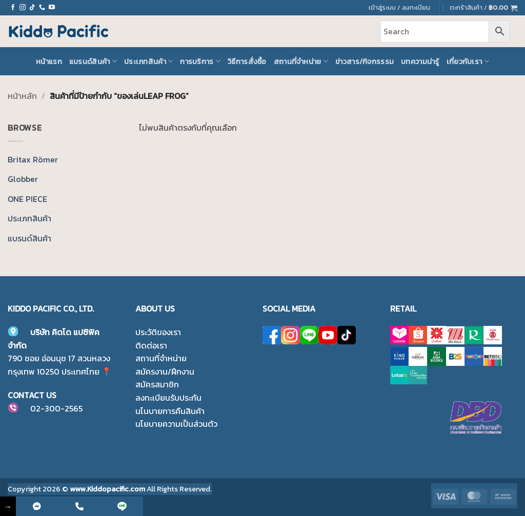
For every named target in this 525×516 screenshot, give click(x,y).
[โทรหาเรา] (42, 7)
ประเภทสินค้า (148, 61)
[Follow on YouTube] (52, 7)
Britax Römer (33, 159)
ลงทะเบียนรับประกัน (168, 397)
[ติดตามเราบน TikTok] (32, 7)
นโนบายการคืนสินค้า (170, 411)
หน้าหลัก (22, 96)
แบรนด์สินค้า (93, 61)
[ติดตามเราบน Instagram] (22, 7)
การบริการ (200, 61)
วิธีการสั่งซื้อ (247, 61)
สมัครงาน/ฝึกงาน (164, 371)
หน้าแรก (49, 61)
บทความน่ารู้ (420, 61)
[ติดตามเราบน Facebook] (13, 7)
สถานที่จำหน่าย (301, 61)
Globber (23, 179)
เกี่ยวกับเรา (468, 61)
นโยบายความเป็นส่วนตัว (176, 424)
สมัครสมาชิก (157, 384)
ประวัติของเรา (158, 332)
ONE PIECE (27, 199)
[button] (483, 7)
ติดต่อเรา (151, 345)
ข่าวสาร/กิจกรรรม (364, 61)
